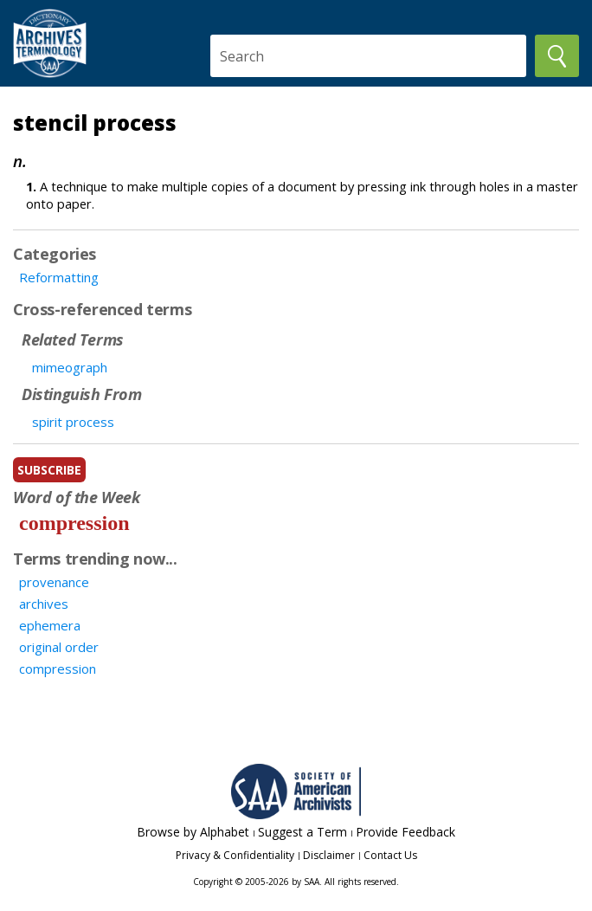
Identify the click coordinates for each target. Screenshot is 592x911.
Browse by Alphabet (193, 832)
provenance (54, 582)
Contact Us (390, 855)
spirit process (73, 421)
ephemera (49, 625)
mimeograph (69, 367)
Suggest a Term (302, 832)
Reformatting (59, 277)
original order (59, 647)
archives (43, 603)
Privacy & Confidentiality (235, 855)
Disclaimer (329, 855)
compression (74, 523)
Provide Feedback (405, 832)
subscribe (49, 470)
